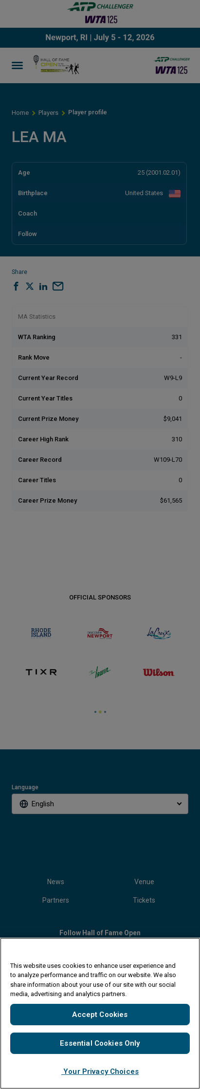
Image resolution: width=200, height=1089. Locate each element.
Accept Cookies (99, 1014)
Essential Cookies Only (100, 1043)
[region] (100, 1013)
